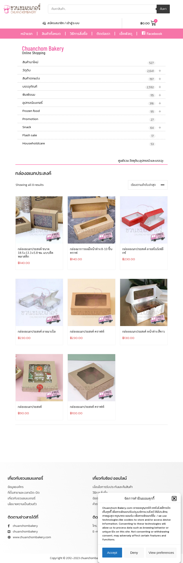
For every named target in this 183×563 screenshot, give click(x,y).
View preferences (161, 552)
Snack (93, 127)
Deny (134, 552)
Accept (112, 552)
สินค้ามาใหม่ (89, 62)
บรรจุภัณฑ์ (93, 86)
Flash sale (89, 135)
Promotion (89, 119)
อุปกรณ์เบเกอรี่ (93, 103)
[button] (174, 498)
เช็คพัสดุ (125, 33)
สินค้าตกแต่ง (93, 78)
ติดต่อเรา (103, 33)
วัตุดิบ (93, 70)
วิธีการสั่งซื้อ (78, 33)
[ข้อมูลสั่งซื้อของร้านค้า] (148, 185)
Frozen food (93, 111)
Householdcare (89, 143)
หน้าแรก (27, 33)
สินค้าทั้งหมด (51, 33)
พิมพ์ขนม (93, 95)
